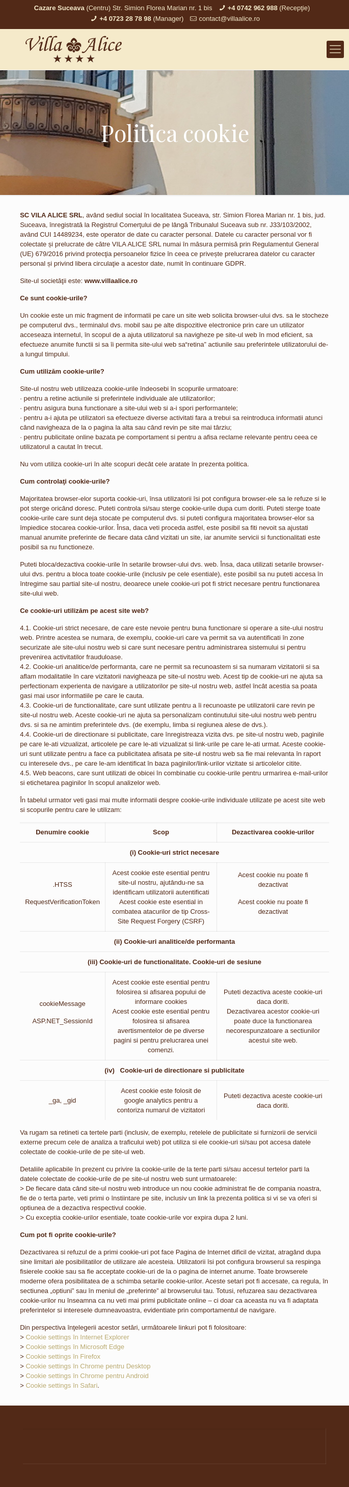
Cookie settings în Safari (61, 1385)
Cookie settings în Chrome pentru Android (86, 1376)
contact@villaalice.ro (229, 18)
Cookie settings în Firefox (62, 1356)
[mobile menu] (335, 49)
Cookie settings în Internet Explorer (77, 1337)
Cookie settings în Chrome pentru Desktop (87, 1366)
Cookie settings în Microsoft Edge (74, 1347)
